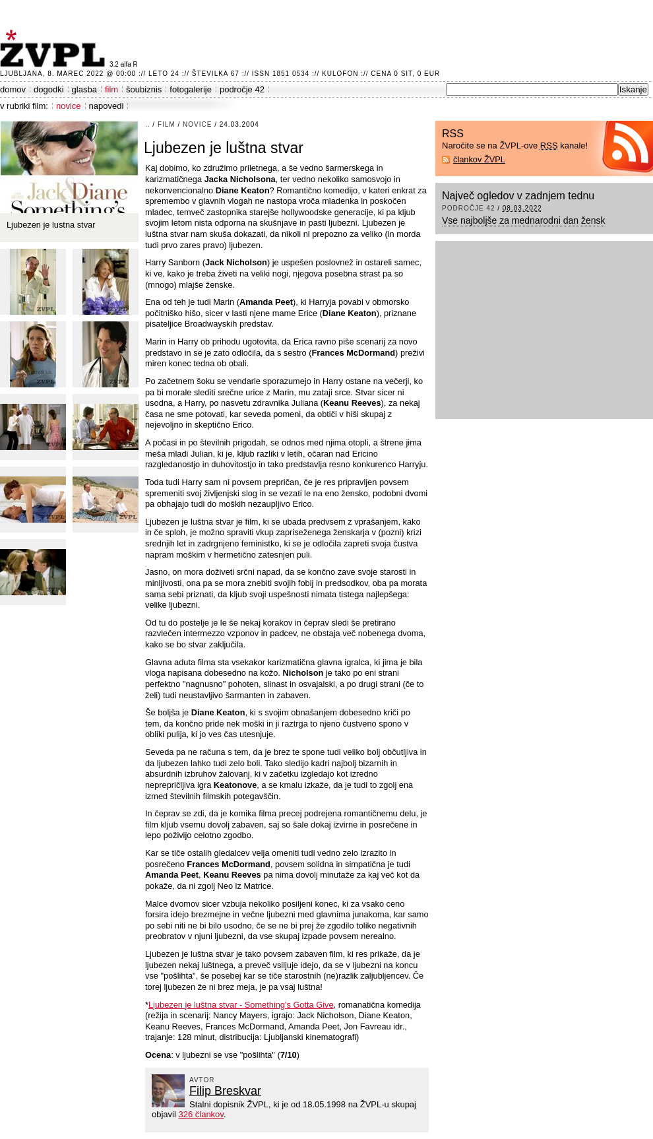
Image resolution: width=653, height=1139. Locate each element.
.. (147, 124)
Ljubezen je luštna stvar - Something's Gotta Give (241, 1005)
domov (13, 89)
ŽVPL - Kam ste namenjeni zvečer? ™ (54, 48)
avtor (202, 1080)
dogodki (49, 89)
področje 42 (242, 89)
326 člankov (200, 1114)
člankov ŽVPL (479, 159)
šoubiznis (144, 89)
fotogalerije (191, 89)
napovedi (106, 106)
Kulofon (340, 73)
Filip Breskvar (225, 1090)
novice (68, 106)
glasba (84, 89)
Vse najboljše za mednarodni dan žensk (524, 220)
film (111, 89)
